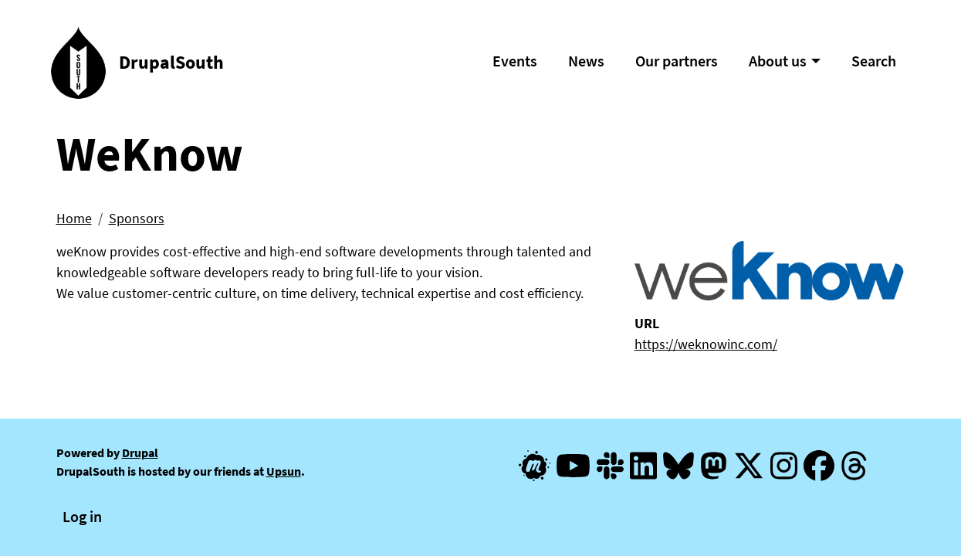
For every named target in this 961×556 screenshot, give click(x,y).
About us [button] (778, 60)
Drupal (140, 452)
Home (74, 218)
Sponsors (136, 218)
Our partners (676, 60)
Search (873, 60)
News (586, 60)
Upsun (283, 471)
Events (514, 60)
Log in (82, 516)
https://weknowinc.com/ (705, 344)
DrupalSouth (171, 62)
